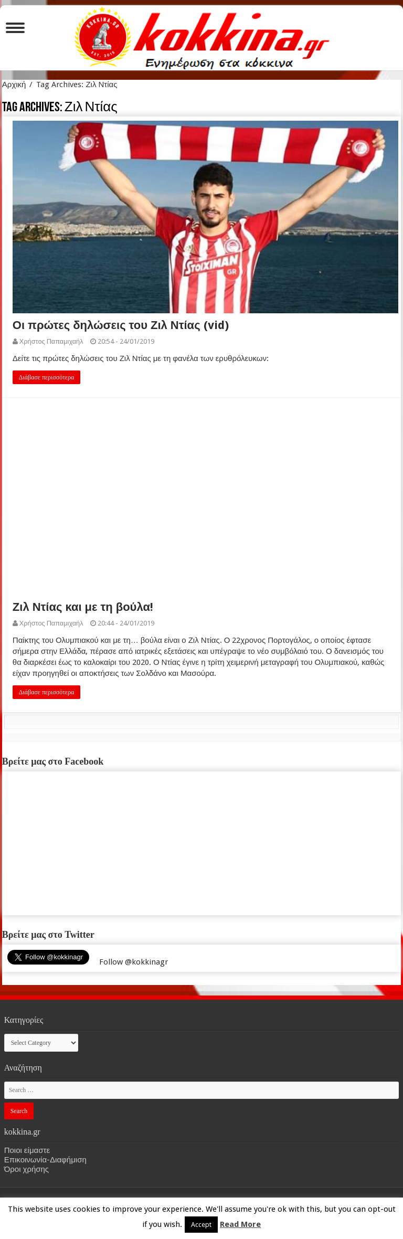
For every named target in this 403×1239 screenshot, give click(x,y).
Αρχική (14, 84)
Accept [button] (201, 1225)
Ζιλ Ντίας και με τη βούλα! (83, 606)
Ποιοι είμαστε (27, 1150)
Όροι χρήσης (26, 1169)
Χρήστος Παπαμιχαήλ (51, 341)
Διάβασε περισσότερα (47, 377)
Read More (240, 1224)
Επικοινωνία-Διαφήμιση (45, 1159)
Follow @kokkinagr (133, 962)
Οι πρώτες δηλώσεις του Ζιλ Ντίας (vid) (121, 325)
